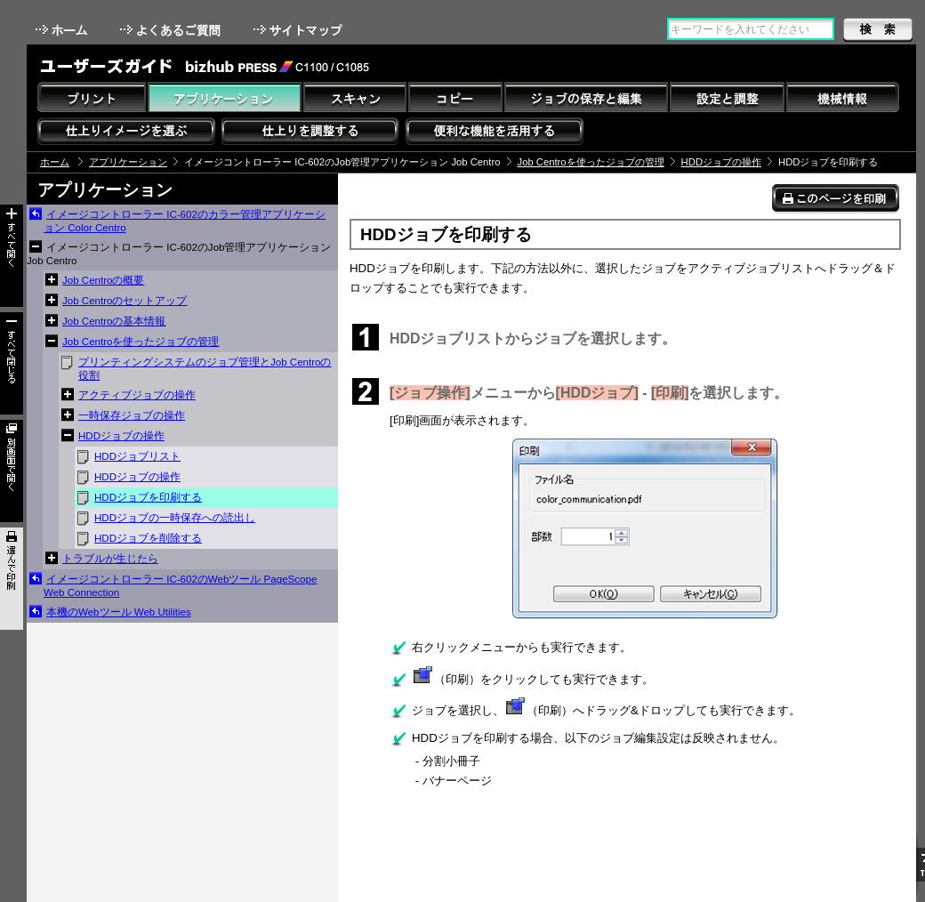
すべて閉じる (11, 363)
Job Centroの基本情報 (113, 321)
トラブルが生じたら (110, 558)
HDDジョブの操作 (721, 162)
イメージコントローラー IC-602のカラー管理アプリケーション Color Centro (185, 221)
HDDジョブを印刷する (148, 497)
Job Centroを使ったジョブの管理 (591, 162)
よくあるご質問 (172, 29)
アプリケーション (128, 162)
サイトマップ (300, 29)
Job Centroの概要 (103, 280)
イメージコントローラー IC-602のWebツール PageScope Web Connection (180, 586)
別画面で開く (11, 471)
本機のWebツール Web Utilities (118, 612)
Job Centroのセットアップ (124, 300)
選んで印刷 (11, 579)
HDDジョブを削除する (148, 538)
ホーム (63, 29)
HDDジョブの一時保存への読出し (174, 517)
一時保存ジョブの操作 (131, 415)
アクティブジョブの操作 (137, 395)
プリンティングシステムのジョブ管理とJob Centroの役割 (204, 369)
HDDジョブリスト (137, 456)
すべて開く (11, 256)
